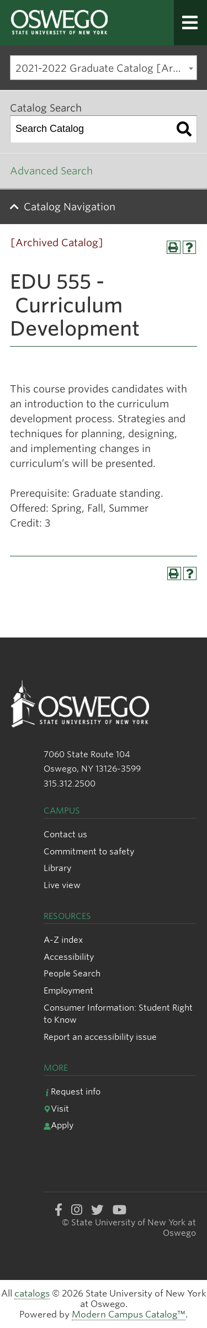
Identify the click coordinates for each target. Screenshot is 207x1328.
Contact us (65, 834)
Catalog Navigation (69, 207)
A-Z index (63, 939)
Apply (58, 1125)
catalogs (32, 1293)
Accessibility (69, 957)
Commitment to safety (89, 851)
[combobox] (103, 67)
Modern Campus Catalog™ (128, 1314)
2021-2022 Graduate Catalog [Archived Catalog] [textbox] (106, 68)
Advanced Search (51, 171)
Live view (62, 885)
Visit (56, 1108)
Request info (72, 1091)
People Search (72, 973)
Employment (68, 990)
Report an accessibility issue (100, 1037)
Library (57, 868)
